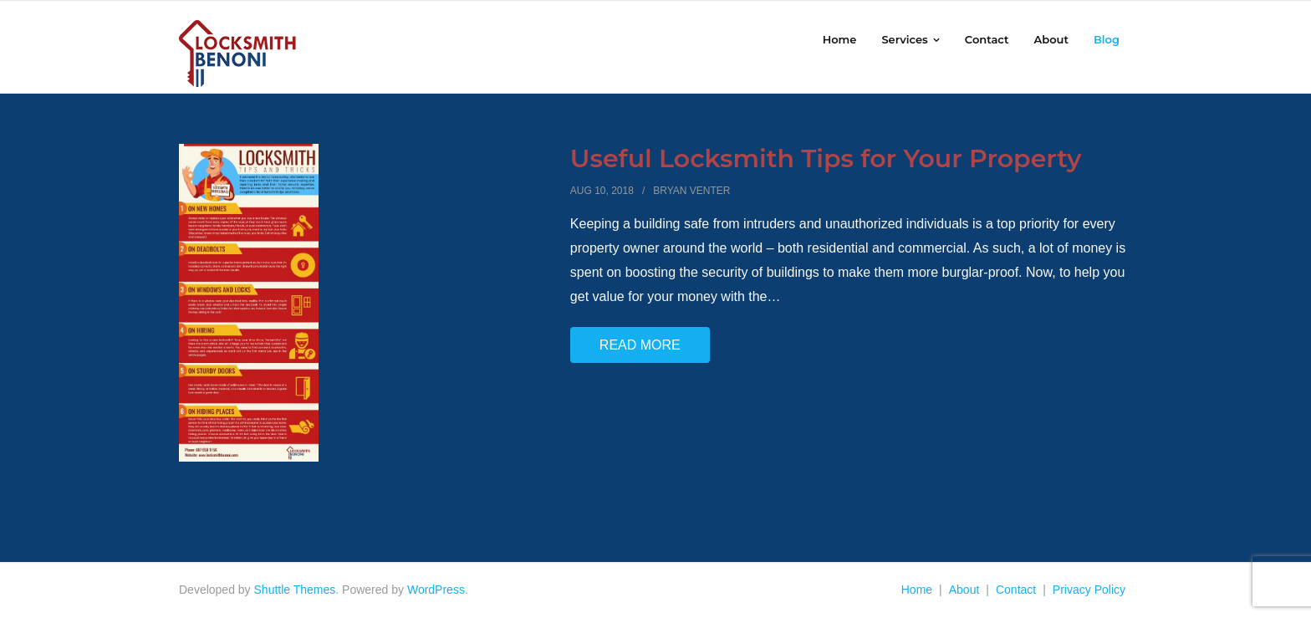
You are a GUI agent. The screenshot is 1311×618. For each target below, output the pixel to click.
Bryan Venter (691, 191)
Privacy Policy (1089, 589)
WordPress (436, 589)
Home (916, 589)
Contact (1016, 589)
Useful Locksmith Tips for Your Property (826, 158)
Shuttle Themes (295, 589)
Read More (640, 345)
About (964, 589)
